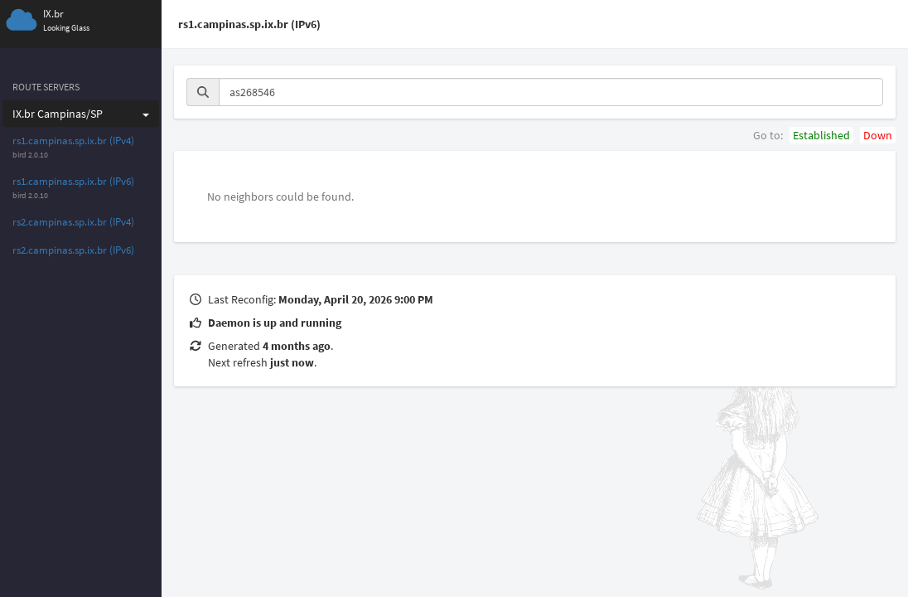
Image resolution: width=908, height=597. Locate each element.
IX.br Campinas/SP (80, 113)
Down (877, 135)
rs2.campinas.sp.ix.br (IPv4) (73, 222)
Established (821, 135)
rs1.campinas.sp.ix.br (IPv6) (73, 181)
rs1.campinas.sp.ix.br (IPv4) (73, 140)
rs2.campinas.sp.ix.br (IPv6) (73, 250)
